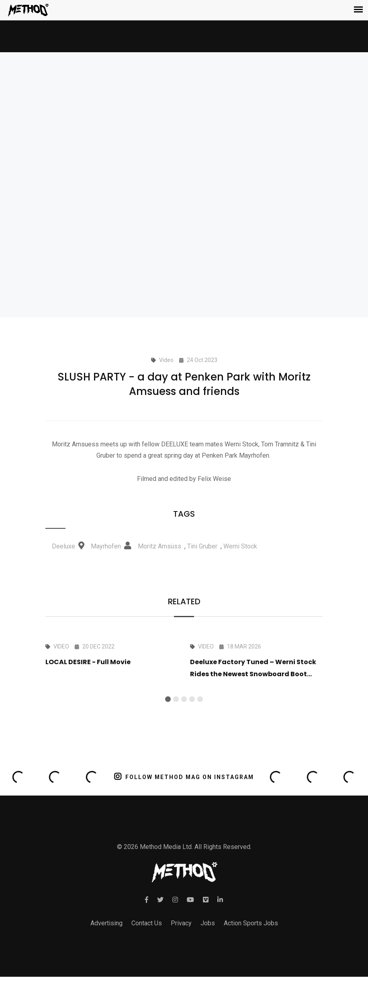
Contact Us (146, 923)
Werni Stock (240, 546)
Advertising (106, 923)
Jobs (207, 923)
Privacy (181, 923)
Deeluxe (63, 546)
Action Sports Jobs (251, 923)
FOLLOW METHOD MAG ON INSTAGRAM (184, 777)
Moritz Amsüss (159, 546)
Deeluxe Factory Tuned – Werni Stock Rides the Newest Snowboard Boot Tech (253, 674)
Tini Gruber (202, 546)
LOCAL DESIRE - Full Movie (88, 662)
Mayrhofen (106, 546)
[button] (168, 699)
